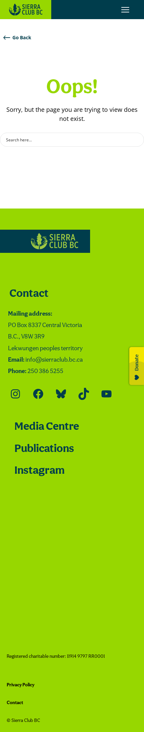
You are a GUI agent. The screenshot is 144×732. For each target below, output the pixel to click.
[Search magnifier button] (137, 139)
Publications (44, 449)
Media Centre (46, 426)
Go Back (17, 37)
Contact (29, 294)
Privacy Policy (20, 685)
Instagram (39, 470)
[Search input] (67, 140)
